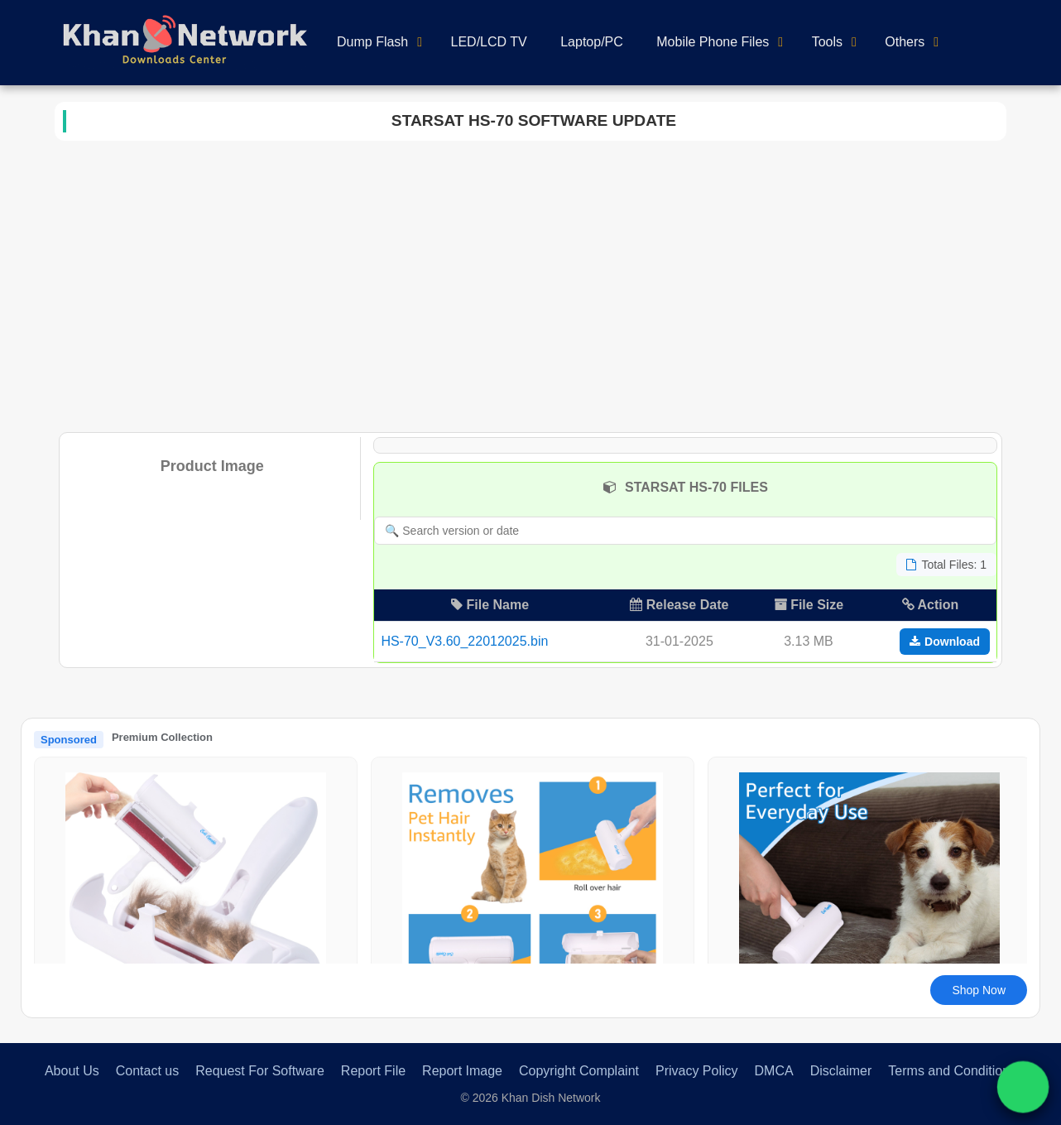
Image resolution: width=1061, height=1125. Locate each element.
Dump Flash (372, 42)
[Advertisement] (530, 283)
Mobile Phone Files (712, 42)
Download (945, 641)
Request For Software (259, 1071)
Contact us (147, 1071)
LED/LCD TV (489, 42)
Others (904, 42)
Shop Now (979, 990)
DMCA (774, 1071)
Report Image (462, 1071)
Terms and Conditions (952, 1071)
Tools (827, 42)
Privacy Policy (696, 1071)
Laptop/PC (591, 42)
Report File (373, 1071)
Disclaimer (841, 1071)
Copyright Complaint (579, 1071)
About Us (72, 1071)
